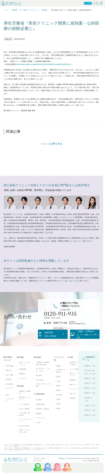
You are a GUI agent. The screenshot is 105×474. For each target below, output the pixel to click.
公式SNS (87, 3)
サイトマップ (38, 472)
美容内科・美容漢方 (42, 421)
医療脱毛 (22, 386)
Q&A (7, 407)
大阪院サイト (88, 418)
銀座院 (58, 389)
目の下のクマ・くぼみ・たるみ (42, 382)
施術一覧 (9, 382)
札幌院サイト (88, 378)
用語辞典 (72, 410)
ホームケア (22, 390)
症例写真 (9, 392)
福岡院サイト (88, 427)
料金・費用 (9, 387)
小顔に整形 (39, 392)
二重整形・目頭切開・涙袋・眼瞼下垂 (43, 376)
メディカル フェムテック (25, 432)
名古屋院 (59, 407)
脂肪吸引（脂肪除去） (25, 405)
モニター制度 (74, 381)
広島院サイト (88, 422)
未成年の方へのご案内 (74, 376)
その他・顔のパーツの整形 (43, 397)
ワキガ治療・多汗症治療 (25, 426)
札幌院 (58, 378)
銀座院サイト (88, 391)
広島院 (58, 416)
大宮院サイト (88, 395)
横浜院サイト (88, 400)
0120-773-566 (60, 323)
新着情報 (44, 10)
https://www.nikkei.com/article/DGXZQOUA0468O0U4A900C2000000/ (43, 64)
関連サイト (73, 397)
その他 (38, 435)
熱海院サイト (88, 405)
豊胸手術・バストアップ (25, 411)
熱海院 (58, 402)
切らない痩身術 (24, 421)
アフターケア (9, 401)
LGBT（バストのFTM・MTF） (24, 443)
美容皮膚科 (22, 381)
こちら (79, 241)
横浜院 (58, 398)
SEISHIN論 (9, 378)
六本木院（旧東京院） (60, 383)
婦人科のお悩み (24, 438)
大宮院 (58, 393)
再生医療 (39, 412)
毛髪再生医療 (40, 416)
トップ (6, 10)
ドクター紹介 (9, 412)
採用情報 (72, 392)
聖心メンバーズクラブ (74, 387)
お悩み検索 (9, 396)
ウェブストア (74, 401)
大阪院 (58, 411)
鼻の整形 (39, 388)
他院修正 (39, 425)
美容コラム (73, 406)
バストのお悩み (24, 416)
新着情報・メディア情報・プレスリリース (24, 10)
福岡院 (58, 421)
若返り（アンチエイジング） (25, 376)
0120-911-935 (60, 314)
